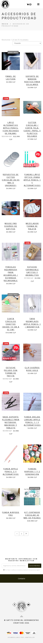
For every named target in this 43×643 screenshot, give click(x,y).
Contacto (21, 578)
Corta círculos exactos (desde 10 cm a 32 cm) (10, 324)
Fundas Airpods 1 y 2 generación (32, 471)
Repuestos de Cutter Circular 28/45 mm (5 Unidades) (10, 180)
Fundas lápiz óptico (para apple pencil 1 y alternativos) (32, 180)
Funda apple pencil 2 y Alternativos (11, 471)
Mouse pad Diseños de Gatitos (10, 226)
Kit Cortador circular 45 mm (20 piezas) (32, 515)
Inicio (5, 24)
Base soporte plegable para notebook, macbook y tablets (10, 422)
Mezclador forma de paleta (32, 226)
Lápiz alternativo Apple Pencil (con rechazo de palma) (11, 128)
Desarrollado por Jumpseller (21, 637)
